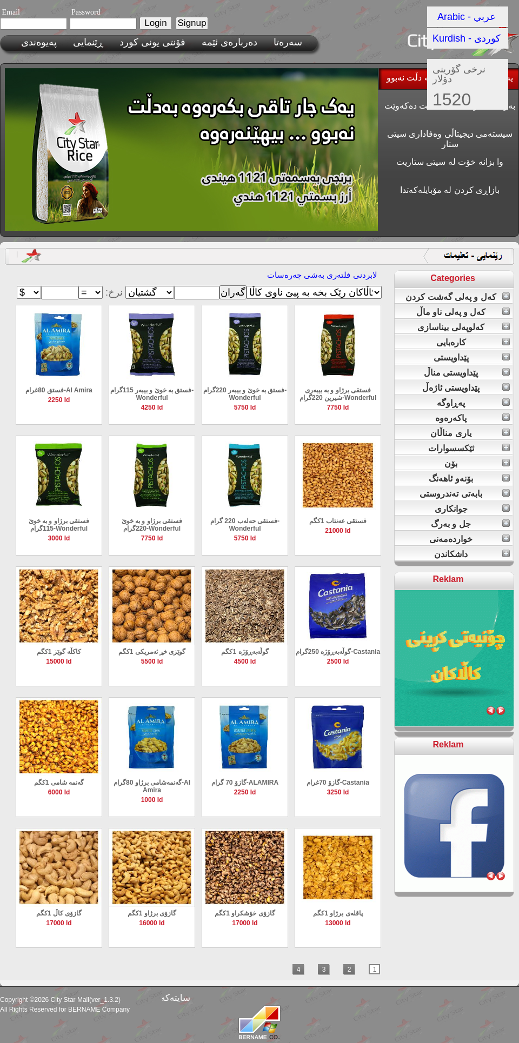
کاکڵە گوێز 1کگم (59, 652)
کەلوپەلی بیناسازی (450, 327)
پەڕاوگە (451, 402)
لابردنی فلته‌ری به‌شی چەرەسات (322, 274)
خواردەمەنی (451, 539)
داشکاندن (451, 554)
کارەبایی (451, 342)
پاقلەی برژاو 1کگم (337, 913)
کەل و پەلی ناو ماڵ (451, 312)
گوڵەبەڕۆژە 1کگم (244, 652)
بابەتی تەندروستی (451, 493)
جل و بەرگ (451, 524)
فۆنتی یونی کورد (152, 42)
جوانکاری (451, 508)
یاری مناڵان (450, 433)
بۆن (450, 463)
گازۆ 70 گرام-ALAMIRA (244, 782)
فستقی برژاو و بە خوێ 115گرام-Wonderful (59, 524)
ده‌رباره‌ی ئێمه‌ (229, 42)
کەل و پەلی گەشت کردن (450, 297)
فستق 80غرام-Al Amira (58, 390)
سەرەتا (288, 42)
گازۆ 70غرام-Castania (338, 782)
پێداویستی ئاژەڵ (451, 387)
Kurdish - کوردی (466, 38)
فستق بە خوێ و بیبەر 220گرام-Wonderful (245, 394)
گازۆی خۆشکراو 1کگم (245, 913)
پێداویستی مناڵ (451, 372)
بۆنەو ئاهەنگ (451, 478)
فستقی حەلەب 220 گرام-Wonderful (245, 524)
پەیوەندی (39, 42)
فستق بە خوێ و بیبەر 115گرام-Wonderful (152, 394)
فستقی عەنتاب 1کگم (338, 521)
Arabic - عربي (466, 16)
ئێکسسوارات (451, 448)
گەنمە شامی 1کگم (59, 782)
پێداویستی (451, 357)
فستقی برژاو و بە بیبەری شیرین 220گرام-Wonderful (338, 394)
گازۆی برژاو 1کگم (152, 913)
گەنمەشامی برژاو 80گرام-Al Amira (152, 786)
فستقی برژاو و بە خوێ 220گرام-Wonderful (152, 524)
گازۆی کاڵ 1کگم (59, 913)
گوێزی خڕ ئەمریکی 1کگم (152, 652)
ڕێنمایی (88, 42)
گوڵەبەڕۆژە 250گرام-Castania (338, 652)
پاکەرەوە (451, 418)
